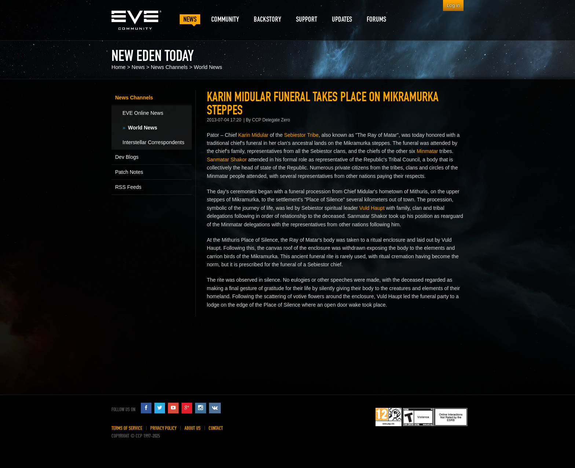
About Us (192, 428)
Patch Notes (129, 172)
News (138, 67)
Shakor (239, 159)
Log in (453, 5)
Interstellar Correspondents (153, 142)
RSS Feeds (128, 187)
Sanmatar (218, 159)
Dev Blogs (127, 157)
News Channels (169, 67)
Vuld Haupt (372, 208)
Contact (216, 428)
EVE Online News (142, 113)
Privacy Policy (163, 428)
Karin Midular (253, 135)
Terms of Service (126, 428)
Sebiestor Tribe (301, 135)
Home (118, 67)
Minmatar (427, 151)
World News (208, 67)
